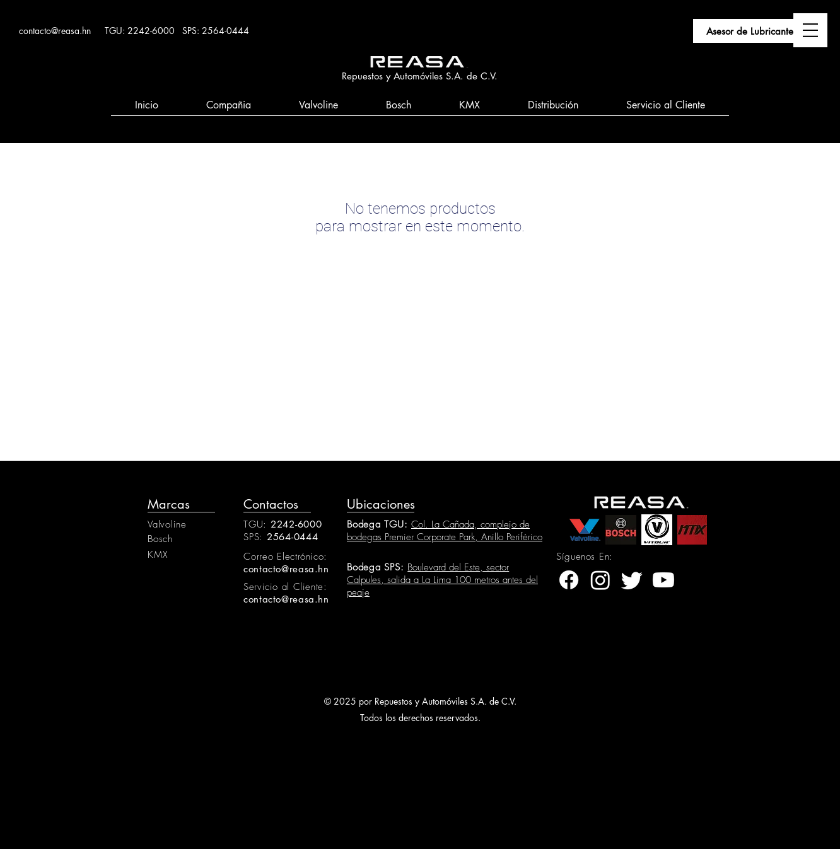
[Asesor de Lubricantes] (751, 31)
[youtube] (663, 579)
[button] (810, 30)
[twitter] (632, 579)
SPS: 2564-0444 (215, 31)
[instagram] (600, 579)
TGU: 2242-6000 (140, 31)
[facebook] (568, 579)
